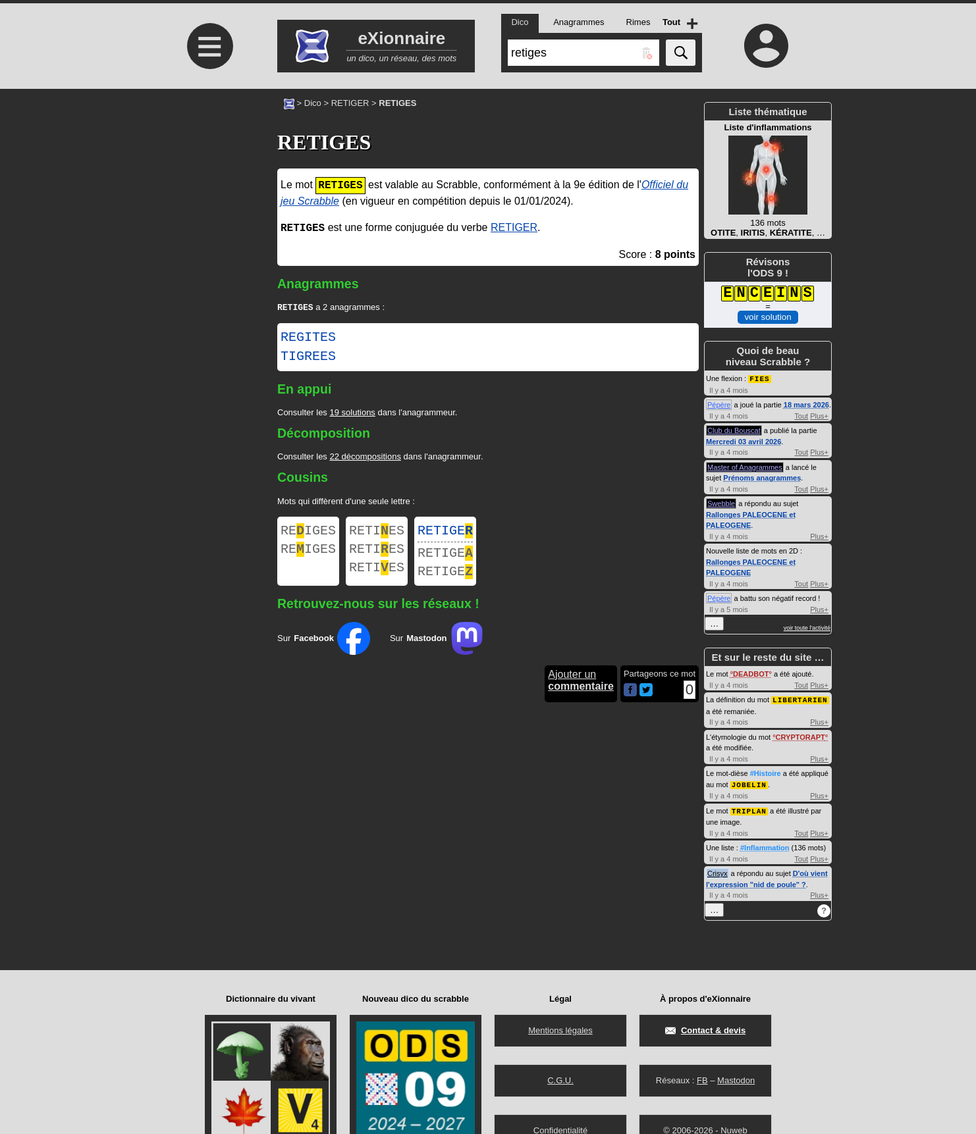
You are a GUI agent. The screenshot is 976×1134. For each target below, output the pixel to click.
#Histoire (765, 772)
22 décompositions (364, 458)
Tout (801, 415)
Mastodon (736, 1080)
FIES (759, 378)
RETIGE (445, 533)
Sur (323, 647)
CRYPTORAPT (800, 736)
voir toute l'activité (807, 627)
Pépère (718, 404)
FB (702, 1080)
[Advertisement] (208, 199)
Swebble (721, 503)
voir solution (767, 317)
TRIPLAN (749, 808)
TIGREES (308, 358)
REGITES (308, 339)
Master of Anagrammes (744, 467)
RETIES (376, 533)
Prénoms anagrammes (762, 477)
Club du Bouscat (734, 430)
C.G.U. (560, 1080)
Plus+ (819, 415)
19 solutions (352, 414)
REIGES (308, 533)
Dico (312, 103)
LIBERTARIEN (800, 699)
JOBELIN (749, 783)
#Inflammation (765, 845)
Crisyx (717, 871)
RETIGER (350, 103)
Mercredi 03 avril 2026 (743, 441)
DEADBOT (751, 673)
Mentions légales (560, 1030)
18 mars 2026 (806, 404)
